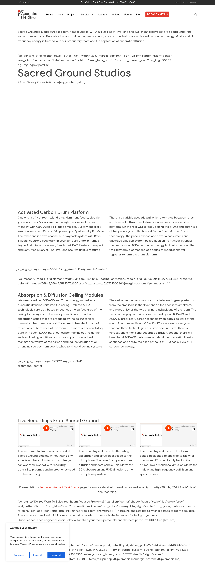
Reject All (37, 555)
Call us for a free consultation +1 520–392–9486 (107, 2)
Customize (19, 555)
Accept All (56, 555)
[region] (37, 542)
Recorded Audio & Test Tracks (59, 487)
